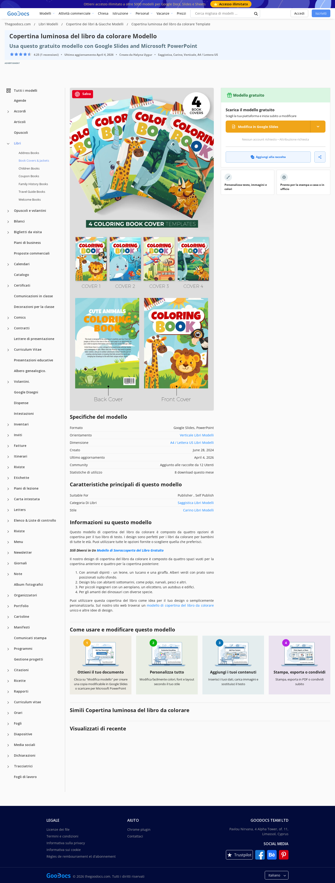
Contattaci (135, 836)
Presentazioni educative (33, 360)
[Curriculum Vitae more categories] (8, 350)
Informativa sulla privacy (66, 843)
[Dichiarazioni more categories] (8, 755)
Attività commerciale (74, 13)
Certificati (22, 285)
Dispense (21, 403)
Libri (17, 143)
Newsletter (23, 552)
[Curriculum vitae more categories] (8, 702)
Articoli (20, 122)
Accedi (299, 13)
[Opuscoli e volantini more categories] (8, 211)
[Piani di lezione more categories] (8, 488)
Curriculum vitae (27, 702)
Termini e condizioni (62, 836)
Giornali (20, 563)
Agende (20, 100)
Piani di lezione (26, 488)
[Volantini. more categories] (8, 382)
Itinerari (20, 456)
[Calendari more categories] (8, 264)
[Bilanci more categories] (8, 221)
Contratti (22, 328)
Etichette (21, 477)
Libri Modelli (49, 24)
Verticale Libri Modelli (197, 435)
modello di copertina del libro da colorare (180, 605)
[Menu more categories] (8, 542)
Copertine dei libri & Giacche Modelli (95, 24)
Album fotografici (28, 584)
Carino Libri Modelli (198, 510)
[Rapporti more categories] (8, 691)
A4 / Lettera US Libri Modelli (192, 442)
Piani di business (27, 242)
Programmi (23, 648)
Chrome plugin (139, 829)
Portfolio (21, 606)
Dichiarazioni (24, 755)
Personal (142, 13)
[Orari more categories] (8, 713)
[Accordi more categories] (8, 111)
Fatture (20, 445)
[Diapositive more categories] (8, 734)
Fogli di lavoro (25, 777)
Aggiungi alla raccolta (268, 157)
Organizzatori (25, 595)
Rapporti (21, 691)
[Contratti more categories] (8, 328)
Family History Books (33, 184)
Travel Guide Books (32, 192)
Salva (82, 94)
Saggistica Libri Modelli (196, 502)
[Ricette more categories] (8, 681)
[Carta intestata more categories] (8, 499)
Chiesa (103, 13)
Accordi (20, 111)
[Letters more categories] (8, 510)
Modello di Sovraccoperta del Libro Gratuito (130, 550)
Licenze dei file (58, 829)
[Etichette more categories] (8, 478)
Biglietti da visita (28, 232)
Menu (18, 542)
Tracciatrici (23, 766)
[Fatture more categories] (8, 446)
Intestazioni (24, 413)
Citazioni (21, 670)
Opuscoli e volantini (30, 210)
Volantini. (22, 381)
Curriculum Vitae (27, 349)
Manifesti (22, 627)
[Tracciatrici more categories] (8, 766)
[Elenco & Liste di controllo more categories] (8, 520)
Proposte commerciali (32, 253)
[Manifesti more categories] (8, 627)
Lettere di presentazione (34, 339)
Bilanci (19, 221)
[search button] (256, 13)
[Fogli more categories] (8, 723)
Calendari (22, 264)
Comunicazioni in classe (33, 296)
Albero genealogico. (30, 371)
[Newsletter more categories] (8, 552)
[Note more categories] (8, 574)
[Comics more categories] (8, 317)
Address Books (29, 153)
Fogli (18, 723)
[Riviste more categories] (8, 467)
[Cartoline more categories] (8, 617)
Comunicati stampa (30, 638)
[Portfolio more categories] (8, 606)
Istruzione (120, 13)
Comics (20, 317)
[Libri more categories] (8, 143)
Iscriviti (321, 13)
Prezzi (181, 13)
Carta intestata (27, 499)
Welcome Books (30, 199)
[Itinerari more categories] (8, 456)
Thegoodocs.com (18, 24)
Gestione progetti (28, 659)
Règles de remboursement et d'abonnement (81, 856)
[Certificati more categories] (8, 285)
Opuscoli (21, 132)
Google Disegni (26, 392)
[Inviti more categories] (8, 435)
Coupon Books (29, 176)
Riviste (19, 467)
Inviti (18, 435)
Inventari (21, 424)
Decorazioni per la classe (34, 306)
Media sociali (24, 744)
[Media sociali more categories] (8, 745)
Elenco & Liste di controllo (35, 520)
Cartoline (21, 616)
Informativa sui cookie (64, 849)
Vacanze (163, 13)
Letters (20, 509)
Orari (18, 712)
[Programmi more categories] (8, 649)
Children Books (29, 168)
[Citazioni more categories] (8, 670)
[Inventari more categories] (8, 424)
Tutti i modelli (21, 90)
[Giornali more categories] (8, 563)
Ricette (20, 680)
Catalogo (21, 274)
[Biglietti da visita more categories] (8, 232)
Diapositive (23, 734)
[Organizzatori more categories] (8, 595)
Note (18, 574)
